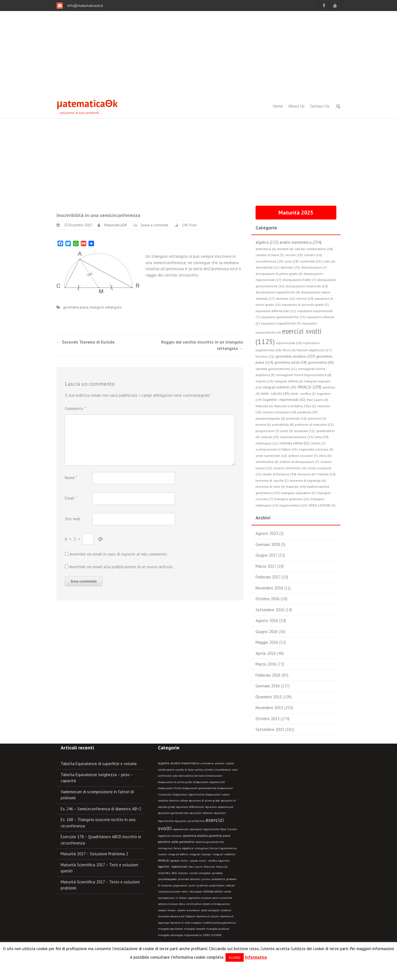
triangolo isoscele (194, 929)
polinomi (195, 879)
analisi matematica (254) (300, 242)
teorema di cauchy (207, 916)
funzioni (177, 836)
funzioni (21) (265, 356)
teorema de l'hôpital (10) (316, 474)
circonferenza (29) (269, 261)
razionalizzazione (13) (296, 437)
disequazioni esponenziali (209, 782)
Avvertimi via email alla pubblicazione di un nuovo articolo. (121, 566)
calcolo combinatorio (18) (313, 249)
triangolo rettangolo (106, 307)
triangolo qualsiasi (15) (292, 499)
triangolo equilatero (170, 929)
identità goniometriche (209, 842)
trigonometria (193, 935)
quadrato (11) (304, 431)
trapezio (196, 922)
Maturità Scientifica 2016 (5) (295, 406)
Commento (75, 408)
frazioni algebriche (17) (314, 350)
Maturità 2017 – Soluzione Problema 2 (94, 853)
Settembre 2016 (270, 609)
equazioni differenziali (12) (276, 311)
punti (192, 885)
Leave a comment (154, 225)
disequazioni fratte (169, 788)
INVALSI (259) (309, 387)
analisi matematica (184, 763)
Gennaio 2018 (268, 544)
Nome (71, 477)
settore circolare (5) (303, 456)
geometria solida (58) (290, 362)
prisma (206, 879)
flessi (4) (289, 350)
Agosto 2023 (267, 533)
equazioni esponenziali (219, 807)
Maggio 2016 (267, 642)
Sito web (72, 518)
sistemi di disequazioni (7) (299, 462)
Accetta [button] (234, 957)
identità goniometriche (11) (276, 369)
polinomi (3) (317, 418)
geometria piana (75, 307)
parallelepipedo (167, 879)
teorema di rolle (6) (270, 486)
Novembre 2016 (269, 588)
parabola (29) (307, 412)
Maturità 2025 (295, 212)
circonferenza (222, 769)
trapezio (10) (295, 486)
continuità (164, 776)
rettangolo (195, 891)
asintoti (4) (285, 249)
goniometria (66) (321, 362)
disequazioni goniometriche (199, 788)
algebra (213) (267, 242)
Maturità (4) (264, 406)
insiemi (162, 854)
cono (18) (291, 261)
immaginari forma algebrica (175, 848)
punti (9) (286, 431)
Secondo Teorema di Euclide (85, 342)
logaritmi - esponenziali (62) (284, 399)
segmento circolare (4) (316, 449)
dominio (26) (285, 298)
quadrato (202, 885)
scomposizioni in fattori (172, 898)
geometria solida (168, 842)
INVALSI (163, 860)
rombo (227, 891)
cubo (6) (329, 261)
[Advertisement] (198, 52)
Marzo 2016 (266, 664)
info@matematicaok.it (84, 5)
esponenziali (180, 829)
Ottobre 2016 (268, 598)
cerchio (199, 769)
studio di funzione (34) (279, 474)
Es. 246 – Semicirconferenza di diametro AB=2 (101, 808)
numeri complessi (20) (279, 412)
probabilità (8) (283, 424)
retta (184, 891)
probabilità (218, 879)
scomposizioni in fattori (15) (277, 449)
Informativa (256, 957)
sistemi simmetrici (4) (289, 468)
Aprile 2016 (266, 653)
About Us (296, 106)
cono (235, 769)
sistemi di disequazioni (216, 904)
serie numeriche (222, 898)
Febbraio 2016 (268, 675)
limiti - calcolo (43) (275, 393)
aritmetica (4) (266, 249)
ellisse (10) (304, 298)
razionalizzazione (169, 891)
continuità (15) (311, 261)
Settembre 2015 (270, 729)
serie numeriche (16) (271, 456)
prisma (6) (263, 424)
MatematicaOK (115, 225)
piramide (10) (296, 418)
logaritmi (224, 860)
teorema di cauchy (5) (272, 480)
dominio (174, 800)
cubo (175, 776)
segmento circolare (199, 898)
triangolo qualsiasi (217, 929)
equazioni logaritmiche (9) (281, 323)
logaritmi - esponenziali (172, 866)
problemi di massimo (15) (314, 424)
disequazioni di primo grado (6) (279, 274)
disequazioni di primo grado (175, 782)
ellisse (184, 800)
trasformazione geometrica (219, 922)
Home (278, 106)
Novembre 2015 (269, 707)
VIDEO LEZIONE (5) (322, 505)
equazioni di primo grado (204, 800)
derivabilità (186, 776)
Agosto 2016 (267, 620)
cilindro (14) (313, 255)
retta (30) (322, 437)
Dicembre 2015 (269, 696)
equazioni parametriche (190, 821)
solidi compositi (210, 910)
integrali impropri (200, 854)
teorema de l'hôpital (182, 916)
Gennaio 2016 (268, 685)
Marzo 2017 (266, 566)
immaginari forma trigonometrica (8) (303, 375)
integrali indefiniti (224, 854)
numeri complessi (200, 873)
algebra (163, 763)
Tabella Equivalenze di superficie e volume (99, 763)
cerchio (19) (294, 255)
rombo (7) (318, 443)
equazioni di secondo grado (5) (305, 304)
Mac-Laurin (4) (317, 400)
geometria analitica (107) (295, 356)
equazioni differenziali (190, 807)
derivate (199, 776)
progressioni (180, 885)
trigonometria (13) (293, 505)
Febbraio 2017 (268, 577)
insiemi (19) (264, 381)
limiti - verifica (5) (303, 394)
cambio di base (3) (270, 255)
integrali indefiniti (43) (279, 387)
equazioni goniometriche (173, 813)
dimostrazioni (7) (314, 267)
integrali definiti (178, 854)
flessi (223, 829)
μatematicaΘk (87, 103)
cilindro (208, 769)
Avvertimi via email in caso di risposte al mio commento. (118, 554)
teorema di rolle (180, 922)
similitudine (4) (267, 462)
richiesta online (212, 891)
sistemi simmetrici (188, 910)
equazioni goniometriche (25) (283, 317)
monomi (183, 873)
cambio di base (184, 769)
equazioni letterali (201, 813)
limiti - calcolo (189, 860)
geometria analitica (195, 836)
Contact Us (319, 106)
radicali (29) (270, 437)
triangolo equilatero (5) (298, 493)
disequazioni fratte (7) (299, 280)
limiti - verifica (208, 860)
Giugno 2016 (267, 631)
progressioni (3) (267, 431)
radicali (230, 885)
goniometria (186, 842)
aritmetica (207, 763)
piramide (183, 879)
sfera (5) (325, 456)
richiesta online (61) (295, 443)
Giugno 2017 (266, 555)
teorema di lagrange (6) (308, 480)
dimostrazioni (213, 776)
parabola (217, 873)
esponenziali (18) (289, 343)
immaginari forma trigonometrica (215, 848)
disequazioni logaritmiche (188, 794)
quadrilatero (216, 885)
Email (71, 498)
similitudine (193, 904)
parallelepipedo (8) (270, 418)
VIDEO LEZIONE (212, 935)
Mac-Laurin (195, 866)
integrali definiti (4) (288, 381)
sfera (182, 904)
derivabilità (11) (268, 267)
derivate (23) (290, 267)
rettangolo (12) (267, 443)
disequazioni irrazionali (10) (307, 286)
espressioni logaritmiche (204, 829)
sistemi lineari (167, 910)
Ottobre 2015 (268, 718)
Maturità (209, 866)
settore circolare (168, 904)
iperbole (174, 860)
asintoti (219, 763)
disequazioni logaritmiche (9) (278, 292)
